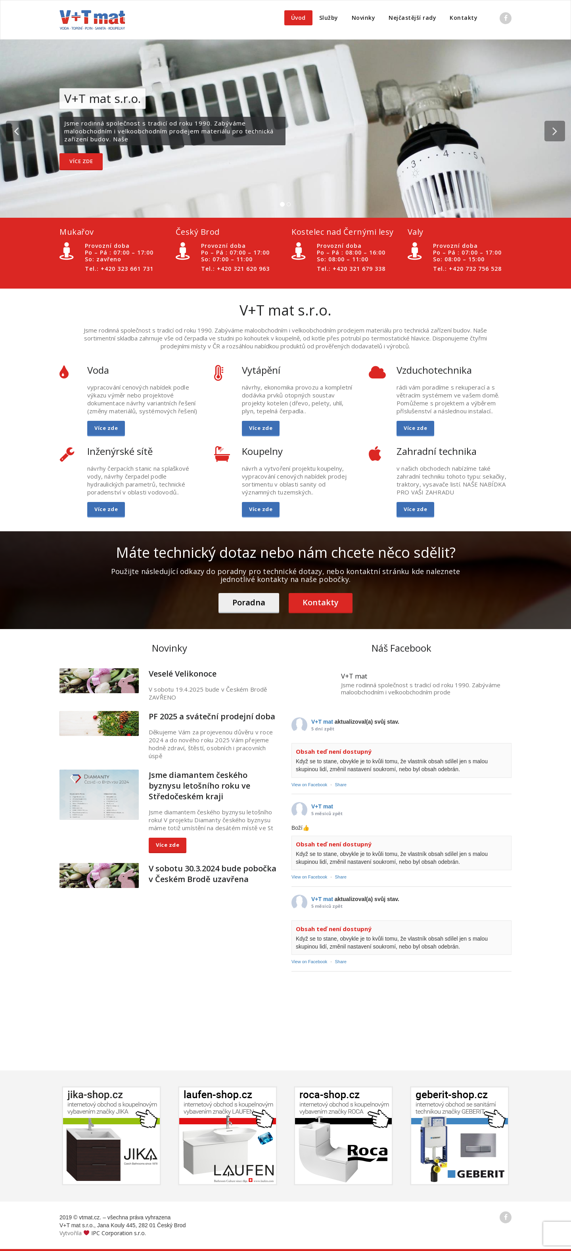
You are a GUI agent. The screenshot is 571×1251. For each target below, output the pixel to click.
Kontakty (463, 17)
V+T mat (322, 722)
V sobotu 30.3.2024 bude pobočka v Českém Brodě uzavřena (212, 873)
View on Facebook (309, 784)
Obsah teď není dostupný (334, 751)
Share (341, 784)
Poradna (248, 602)
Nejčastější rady (412, 17)
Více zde (81, 161)
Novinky (364, 17)
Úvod (298, 17)
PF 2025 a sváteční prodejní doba (212, 716)
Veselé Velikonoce (183, 673)
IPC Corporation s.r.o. (118, 1233)
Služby (328, 17)
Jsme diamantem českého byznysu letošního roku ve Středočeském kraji (199, 786)
